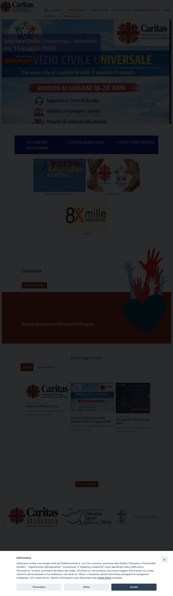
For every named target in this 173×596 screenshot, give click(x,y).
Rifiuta (86, 587)
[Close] (164, 559)
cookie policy (104, 577)
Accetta (134, 587)
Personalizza (39, 587)
